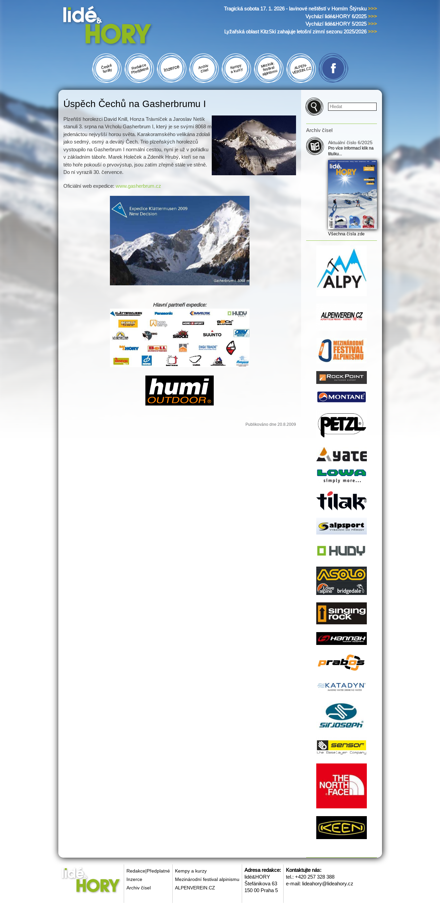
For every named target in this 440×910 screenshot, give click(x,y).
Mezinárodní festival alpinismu (207, 879)
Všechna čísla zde (346, 233)
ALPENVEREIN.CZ (195, 887)
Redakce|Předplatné (148, 871)
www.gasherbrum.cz (138, 186)
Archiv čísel (138, 887)
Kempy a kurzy (191, 871)
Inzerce (134, 879)
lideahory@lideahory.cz (327, 883)
